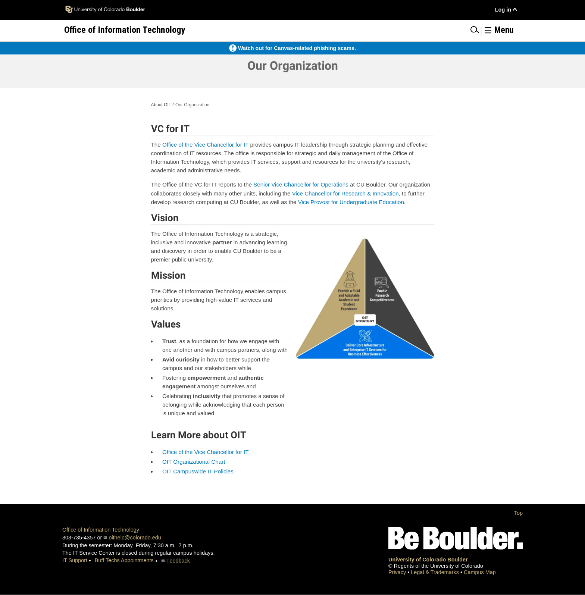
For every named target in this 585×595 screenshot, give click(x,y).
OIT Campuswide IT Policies (198, 471)
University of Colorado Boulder (428, 560)
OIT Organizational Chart (193, 461)
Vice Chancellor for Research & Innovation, (346, 193)
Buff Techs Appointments (124, 560)
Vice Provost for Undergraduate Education (351, 202)
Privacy (397, 572)
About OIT (161, 104)
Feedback (178, 561)
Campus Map (480, 572)
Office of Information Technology (100, 530)
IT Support (74, 560)
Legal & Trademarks (435, 572)
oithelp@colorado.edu (135, 538)
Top (518, 513)
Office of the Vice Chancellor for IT (205, 144)
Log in (503, 10)
